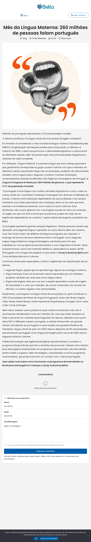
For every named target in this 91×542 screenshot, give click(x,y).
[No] (88, 536)
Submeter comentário (45, 451)
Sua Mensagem (10, 421)
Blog (23, 38)
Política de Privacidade (49, 538)
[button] (24, 15)
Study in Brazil (21, 345)
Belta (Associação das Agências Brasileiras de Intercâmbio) (36, 341)
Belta (5, 221)
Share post (64, 38)
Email (6, 412)
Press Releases (37, 38)
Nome (6, 402)
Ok (36, 538)
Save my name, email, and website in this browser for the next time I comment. (36, 445)
